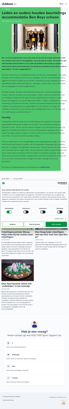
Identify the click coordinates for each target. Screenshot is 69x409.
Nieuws (7, 9)
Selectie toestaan (34, 224)
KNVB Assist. (45, 167)
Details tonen (59, 218)
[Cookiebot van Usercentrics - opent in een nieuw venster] (59, 183)
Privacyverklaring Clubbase (11, 396)
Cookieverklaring (8, 400)
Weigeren (13, 224)
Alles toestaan (56, 224)
